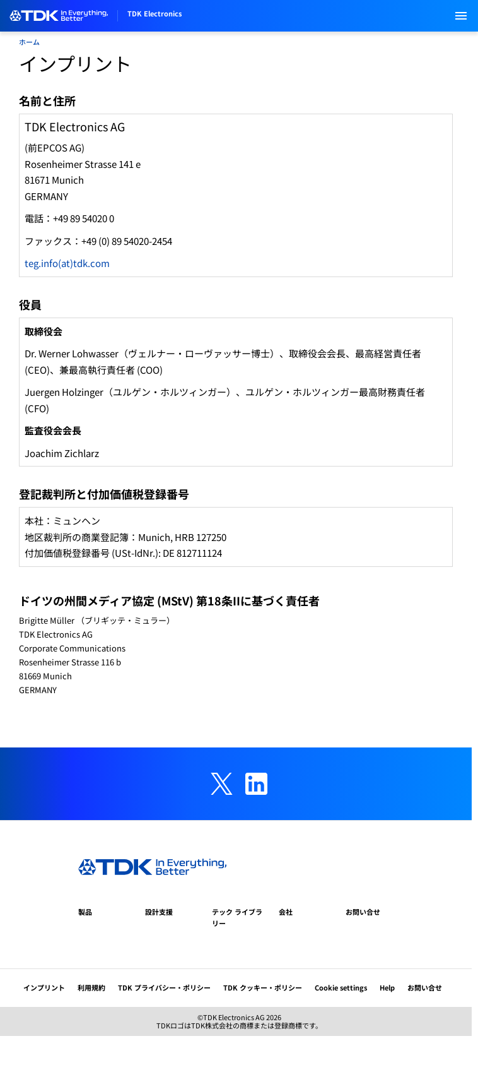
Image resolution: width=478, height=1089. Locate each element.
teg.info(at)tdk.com (67, 263)
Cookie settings (341, 987)
